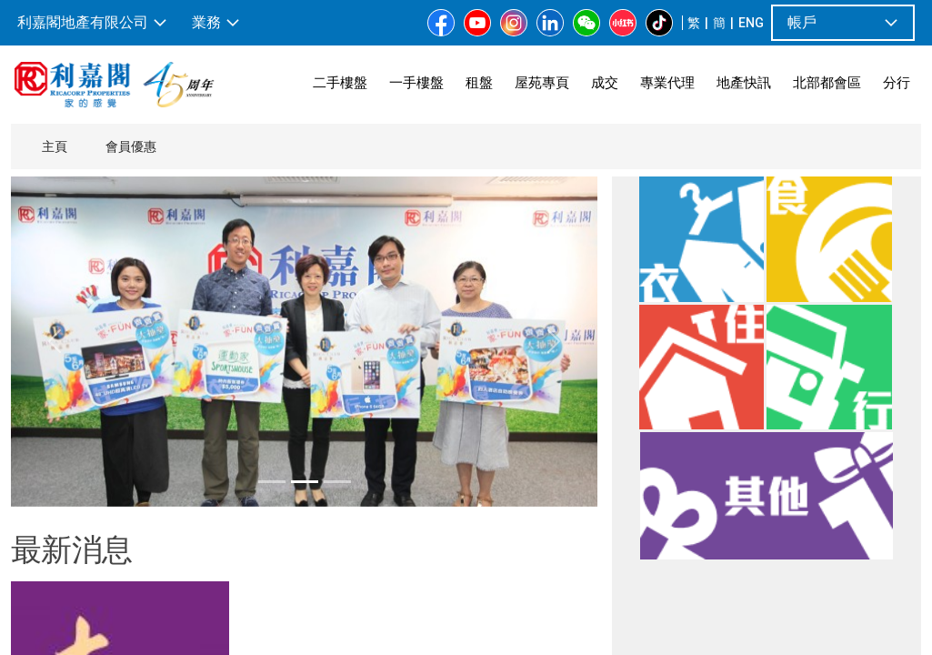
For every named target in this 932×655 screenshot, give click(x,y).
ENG (751, 22)
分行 (896, 82)
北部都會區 (827, 82)
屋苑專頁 (542, 82)
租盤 (479, 82)
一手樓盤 (416, 82)
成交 (604, 82)
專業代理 (667, 82)
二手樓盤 (340, 82)
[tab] (272, 481)
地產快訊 (744, 82)
